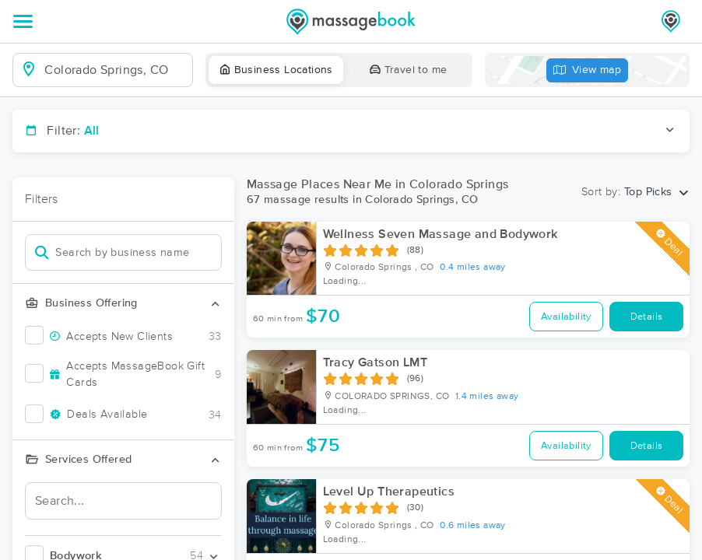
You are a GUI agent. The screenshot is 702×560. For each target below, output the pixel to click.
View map (587, 70)
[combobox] (114, 70)
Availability (566, 317)
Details (646, 317)
